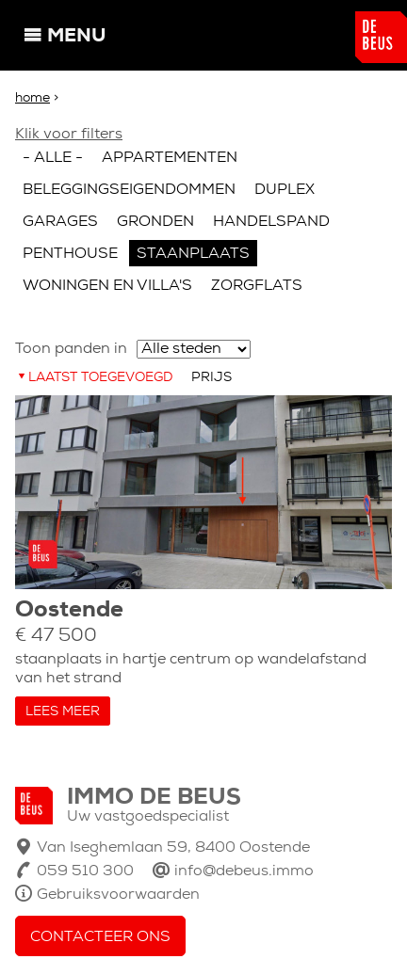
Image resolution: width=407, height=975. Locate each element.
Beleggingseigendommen (129, 190)
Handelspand (271, 222)
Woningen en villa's (107, 286)
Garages (60, 222)
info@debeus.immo (244, 871)
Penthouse (70, 254)
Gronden (155, 222)
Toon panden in (71, 349)
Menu (76, 36)
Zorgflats (256, 286)
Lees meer (62, 712)
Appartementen (169, 158)
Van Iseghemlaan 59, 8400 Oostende (173, 847)
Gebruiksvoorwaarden (118, 895)
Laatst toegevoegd (100, 378)
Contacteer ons (100, 937)
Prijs (211, 378)
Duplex (284, 190)
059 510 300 (85, 871)
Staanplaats (193, 254)
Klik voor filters (68, 134)
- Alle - (53, 158)
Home (32, 98)
